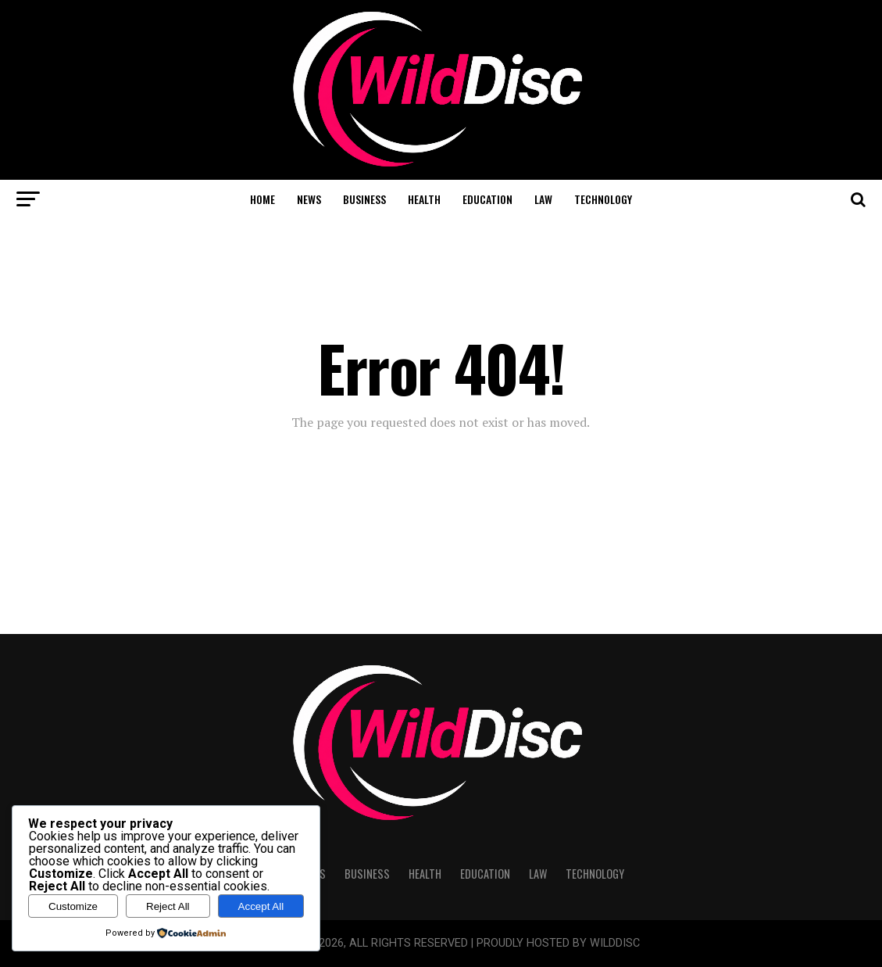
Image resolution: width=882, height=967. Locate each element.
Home (262, 199)
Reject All (168, 906)
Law (543, 199)
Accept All (261, 906)
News (309, 199)
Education (487, 199)
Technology (603, 199)
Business (364, 199)
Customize (73, 906)
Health (424, 199)
